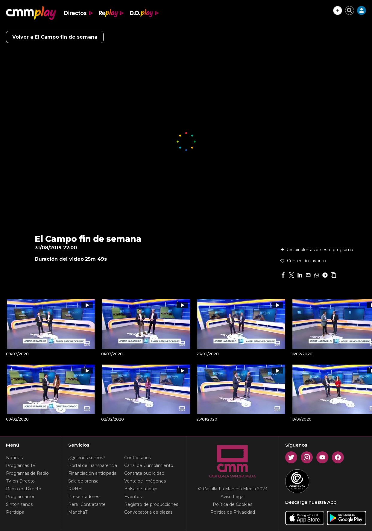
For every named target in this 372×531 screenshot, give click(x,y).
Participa (15, 512)
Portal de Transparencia (92, 465)
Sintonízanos (19, 504)
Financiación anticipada (92, 473)
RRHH (75, 488)
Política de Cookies (232, 504)
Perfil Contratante (87, 504)
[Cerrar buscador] (349, 10)
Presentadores (83, 496)
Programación (21, 496)
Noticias (14, 457)
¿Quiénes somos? (86, 457)
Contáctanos (137, 457)
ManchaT (77, 512)
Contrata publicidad (144, 473)
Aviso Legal (233, 496)
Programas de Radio (27, 473)
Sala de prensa (83, 481)
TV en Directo (20, 481)
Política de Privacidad (232, 512)
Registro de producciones (151, 504)
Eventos (133, 496)
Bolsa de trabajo (140, 488)
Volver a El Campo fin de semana (54, 37)
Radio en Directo (23, 488)
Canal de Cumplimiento (148, 465)
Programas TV (21, 465)
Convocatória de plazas (148, 512)
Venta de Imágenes (145, 481)
